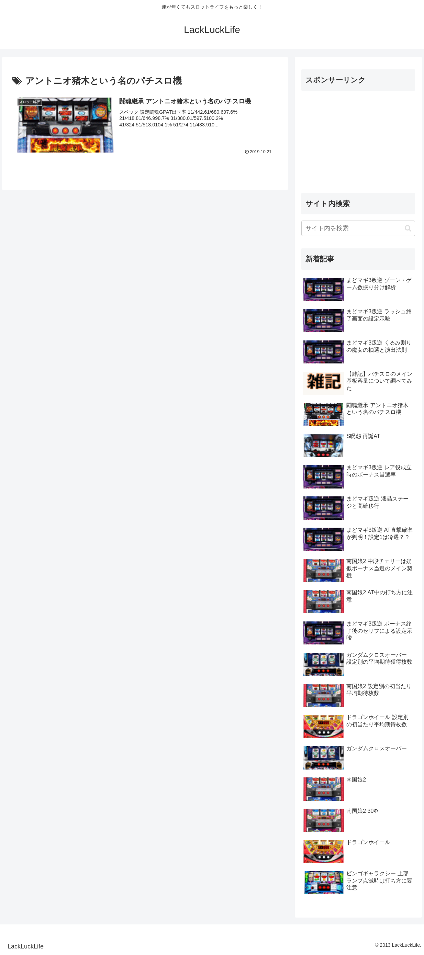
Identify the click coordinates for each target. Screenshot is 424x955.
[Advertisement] (358, 139)
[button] (408, 228)
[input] (358, 228)
